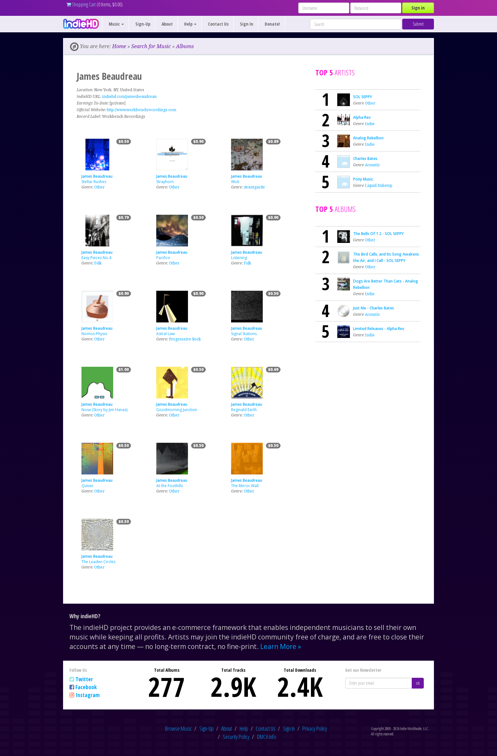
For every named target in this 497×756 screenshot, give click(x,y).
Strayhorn (165, 181)
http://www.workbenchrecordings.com (141, 109)
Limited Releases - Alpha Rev (378, 328)
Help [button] (190, 24)
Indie (370, 123)
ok (418, 683)
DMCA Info (266, 736)
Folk (98, 263)
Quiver (87, 485)
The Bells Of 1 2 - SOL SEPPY (378, 233)
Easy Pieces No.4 (96, 257)
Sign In (246, 24)
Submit (418, 24)
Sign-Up (142, 24)
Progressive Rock (185, 339)
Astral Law (165, 333)
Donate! (272, 24)
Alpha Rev (362, 117)
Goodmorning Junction (176, 409)
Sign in (418, 8)
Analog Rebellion (368, 138)
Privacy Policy (314, 728)
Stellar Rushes (93, 181)
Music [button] (116, 24)
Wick (235, 181)
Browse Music (178, 728)
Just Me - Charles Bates (373, 308)
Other (99, 187)
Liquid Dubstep (378, 185)
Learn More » (280, 646)
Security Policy (236, 736)
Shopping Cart (81, 4)
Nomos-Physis (94, 333)
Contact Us (218, 24)
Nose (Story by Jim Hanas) (104, 409)
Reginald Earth (244, 409)
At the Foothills (169, 485)
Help (244, 728)
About (167, 24)
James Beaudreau (97, 176)
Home (119, 46)
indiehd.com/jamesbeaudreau (129, 96)
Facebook (86, 687)
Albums (185, 46)
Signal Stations (244, 333)
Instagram (87, 695)
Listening (239, 257)
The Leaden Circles (98, 561)
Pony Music (363, 179)
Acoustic (372, 165)
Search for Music (151, 46)
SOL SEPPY (362, 96)
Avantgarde (254, 187)
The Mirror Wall (245, 485)
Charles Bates (365, 158)
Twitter (84, 679)
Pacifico (163, 257)
